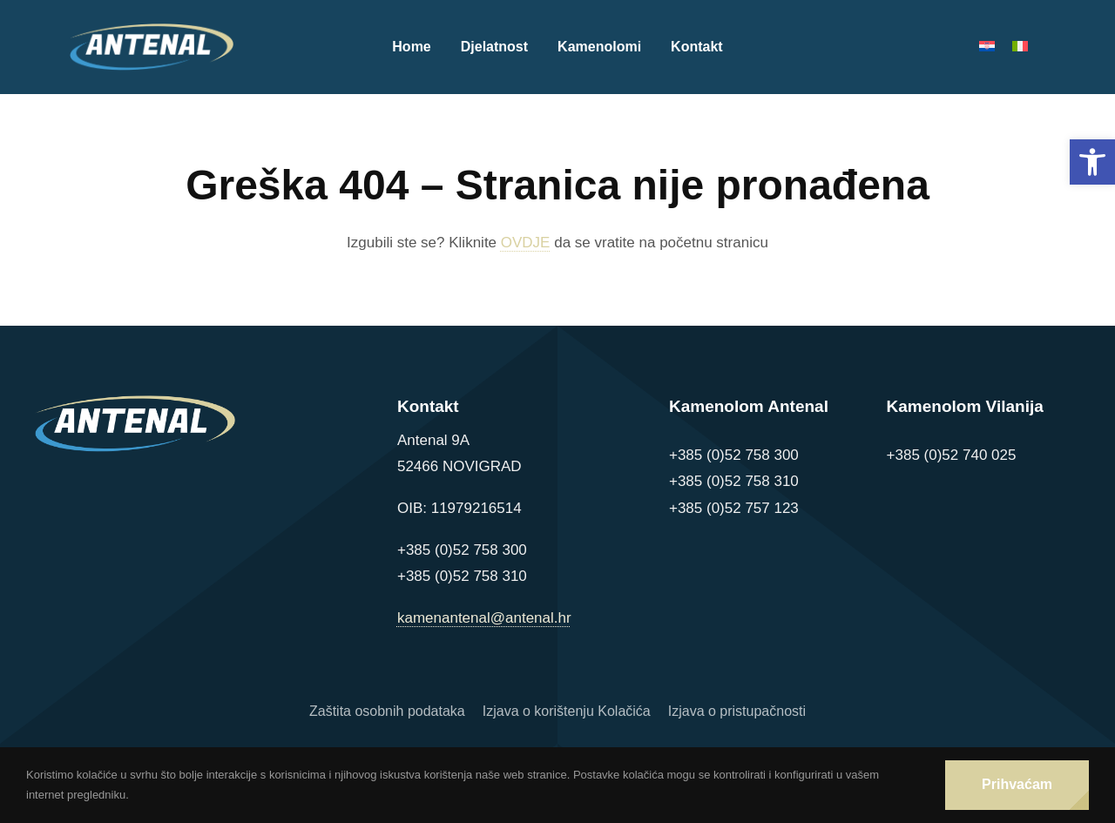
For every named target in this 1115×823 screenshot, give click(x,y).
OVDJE (526, 242)
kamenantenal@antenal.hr (484, 618)
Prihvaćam (1017, 784)
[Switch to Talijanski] (1028, 47)
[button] (1092, 162)
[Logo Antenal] (151, 31)
